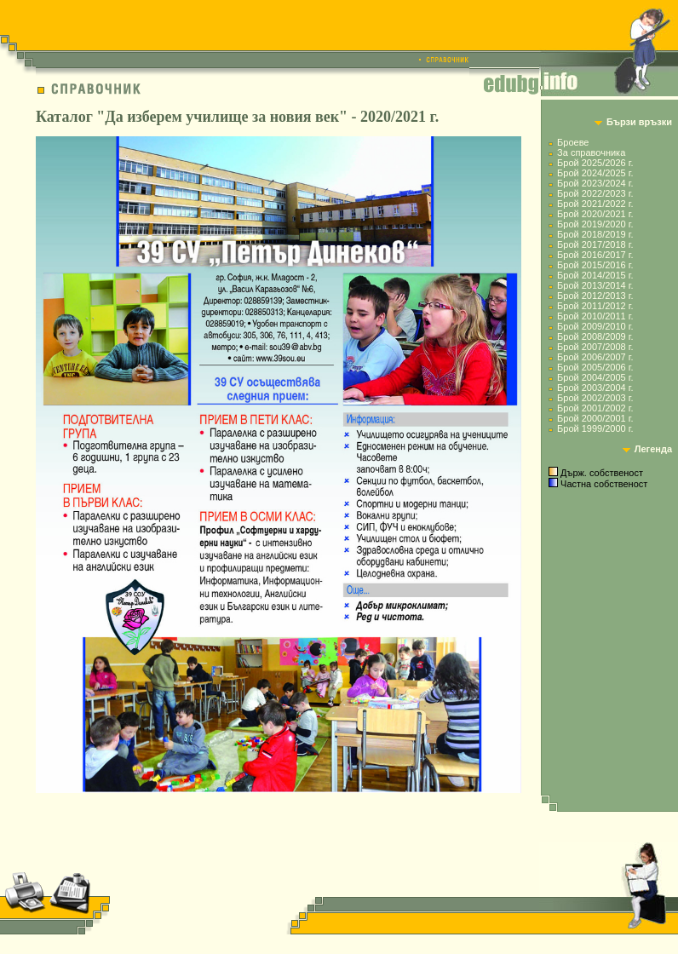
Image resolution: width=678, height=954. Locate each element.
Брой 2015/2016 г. (595, 265)
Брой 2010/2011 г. (595, 316)
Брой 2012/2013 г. (595, 295)
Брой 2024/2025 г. (595, 173)
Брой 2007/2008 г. (595, 347)
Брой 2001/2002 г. (595, 408)
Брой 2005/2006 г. (595, 367)
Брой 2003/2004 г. (595, 387)
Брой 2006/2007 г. (595, 357)
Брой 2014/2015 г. (595, 275)
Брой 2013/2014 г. (595, 285)
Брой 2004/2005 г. (595, 377)
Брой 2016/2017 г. (595, 255)
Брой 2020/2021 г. (595, 214)
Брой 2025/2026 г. (595, 163)
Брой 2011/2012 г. (595, 306)
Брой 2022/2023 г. (595, 193)
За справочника (591, 152)
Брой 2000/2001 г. (595, 418)
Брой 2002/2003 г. (595, 398)
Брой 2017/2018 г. (595, 244)
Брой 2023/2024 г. (595, 183)
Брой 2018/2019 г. (595, 234)
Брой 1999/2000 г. (595, 428)
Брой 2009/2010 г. (595, 326)
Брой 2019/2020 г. (595, 224)
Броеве (573, 142)
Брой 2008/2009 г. (595, 336)
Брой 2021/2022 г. (595, 203)
